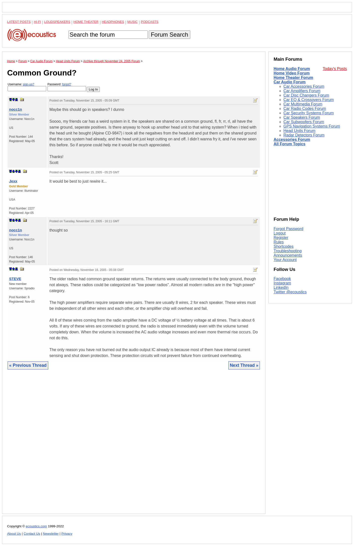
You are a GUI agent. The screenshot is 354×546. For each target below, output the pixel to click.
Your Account (285, 260)
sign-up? (28, 84)
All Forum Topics (289, 144)
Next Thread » (244, 365)
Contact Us (32, 533)
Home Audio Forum (292, 69)
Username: (27, 87)
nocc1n (15, 109)
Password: (66, 87)
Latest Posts (19, 22)
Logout (280, 233)
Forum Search (169, 34)
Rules (279, 242)
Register (281, 238)
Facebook (282, 279)
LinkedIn (281, 287)
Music (132, 22)
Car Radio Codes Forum (304, 108)
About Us (14, 533)
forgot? (66, 84)
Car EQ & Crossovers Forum (308, 100)
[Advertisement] (133, 445)
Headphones (113, 22)
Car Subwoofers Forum (303, 122)
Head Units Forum (299, 131)
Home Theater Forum (293, 77)
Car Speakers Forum (301, 117)
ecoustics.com (36, 526)
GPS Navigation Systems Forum (311, 126)
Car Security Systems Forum (308, 113)
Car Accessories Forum (303, 86)
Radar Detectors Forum (303, 135)
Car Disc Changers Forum (306, 95)
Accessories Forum (292, 139)
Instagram (282, 283)
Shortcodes (284, 246)
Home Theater (86, 22)
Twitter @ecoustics (290, 292)
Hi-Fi (37, 22)
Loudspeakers (57, 22)
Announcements (288, 255)
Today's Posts (335, 69)
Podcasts (150, 22)
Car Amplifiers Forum (301, 91)
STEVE (15, 279)
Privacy (67, 533)
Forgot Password (288, 229)
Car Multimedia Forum (302, 104)
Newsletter (51, 533)
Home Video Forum (292, 73)
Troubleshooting (288, 251)
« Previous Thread (28, 365)
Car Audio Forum (290, 82)
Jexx (13, 181)
